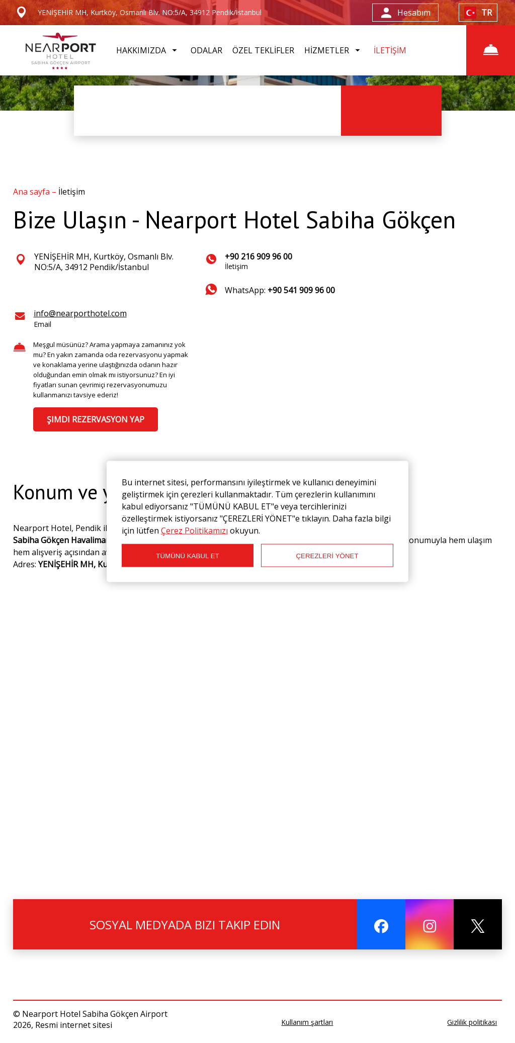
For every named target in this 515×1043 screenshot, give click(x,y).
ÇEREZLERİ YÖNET (327, 555)
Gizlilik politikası (472, 1022)
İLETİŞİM (390, 50)
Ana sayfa (32, 191)
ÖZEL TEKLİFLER (263, 50)
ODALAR (206, 50)
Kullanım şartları (307, 1022)
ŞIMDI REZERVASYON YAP (95, 419)
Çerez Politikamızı (194, 530)
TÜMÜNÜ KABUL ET (187, 555)
